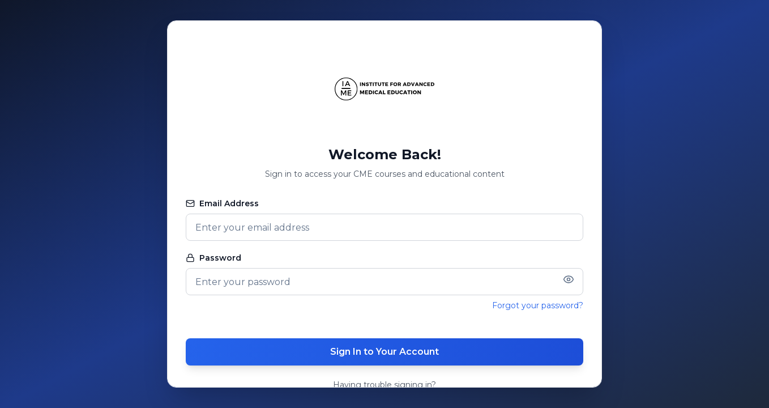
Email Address (222, 203)
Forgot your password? (537, 305)
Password (213, 258)
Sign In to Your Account (384, 351)
